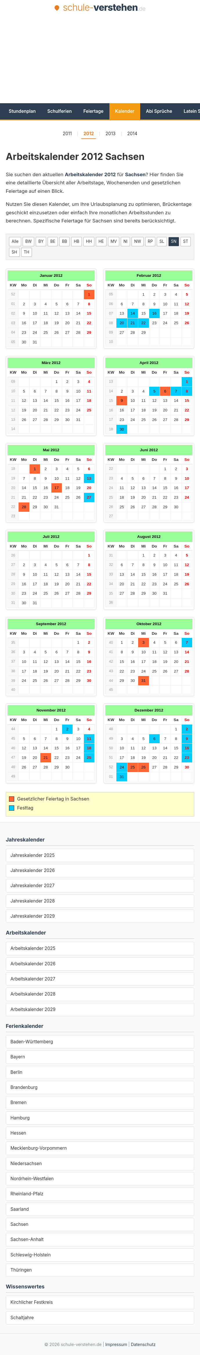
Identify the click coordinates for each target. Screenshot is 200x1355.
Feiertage (93, 111)
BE (52, 241)
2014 (132, 133)
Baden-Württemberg (31, 1041)
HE (101, 241)
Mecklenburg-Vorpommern (38, 1148)
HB (76, 241)
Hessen (18, 1133)
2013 (111, 133)
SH (14, 252)
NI (125, 241)
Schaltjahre (22, 1317)
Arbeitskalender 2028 (32, 994)
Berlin (16, 1072)
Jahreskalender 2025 (32, 855)
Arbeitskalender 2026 (32, 964)
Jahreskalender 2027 (32, 885)
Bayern (17, 1057)
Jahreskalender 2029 (32, 916)
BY (41, 241)
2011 (67, 133)
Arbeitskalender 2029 (32, 1009)
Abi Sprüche (159, 111)
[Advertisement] (103, 57)
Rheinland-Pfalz (26, 1194)
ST (185, 241)
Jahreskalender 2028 (32, 901)
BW (28, 241)
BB (64, 241)
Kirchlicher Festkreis (31, 1302)
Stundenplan (22, 111)
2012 (88, 133)
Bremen (18, 1102)
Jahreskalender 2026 (32, 870)
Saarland (19, 1209)
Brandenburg (23, 1087)
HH (89, 241)
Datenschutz (143, 1344)
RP (150, 241)
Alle (15, 241)
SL (161, 241)
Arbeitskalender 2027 (32, 979)
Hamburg (20, 1118)
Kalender (124, 111)
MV (114, 241)
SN (173, 241)
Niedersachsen (26, 1163)
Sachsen (19, 1224)
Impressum (116, 1344)
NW (137, 241)
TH (26, 252)
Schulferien (59, 111)
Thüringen (21, 1270)
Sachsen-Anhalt (27, 1239)
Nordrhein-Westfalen (32, 1178)
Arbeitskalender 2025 (32, 948)
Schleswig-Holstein (30, 1255)
